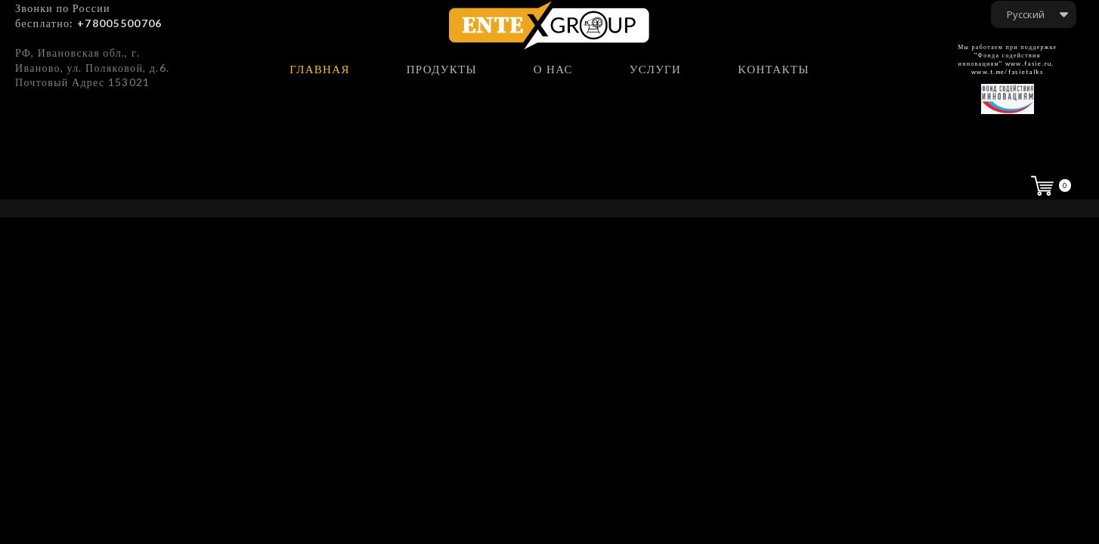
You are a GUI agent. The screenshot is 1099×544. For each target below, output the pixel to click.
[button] (1033, 14)
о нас (553, 69)
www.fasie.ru (1028, 63)
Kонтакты (773, 69)
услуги (655, 69)
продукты (442, 69)
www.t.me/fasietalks (1007, 72)
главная (319, 69)
